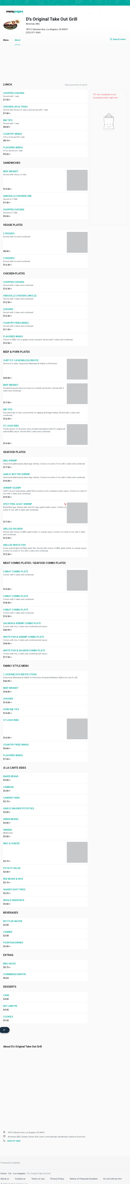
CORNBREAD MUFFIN (14, 968)
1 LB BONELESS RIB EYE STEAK (20, 668)
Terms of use (38, 1172)
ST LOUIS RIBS (11, 420)
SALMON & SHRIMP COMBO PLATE (22, 617)
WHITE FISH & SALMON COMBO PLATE (24, 644)
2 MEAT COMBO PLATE (15, 565)
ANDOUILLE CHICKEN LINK (17, 190)
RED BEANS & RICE (13, 873)
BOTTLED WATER (12, 915)
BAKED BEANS (10, 770)
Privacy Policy (57, 1172)
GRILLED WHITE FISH (14, 539)
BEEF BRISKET (11, 165)
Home (3, 1167)
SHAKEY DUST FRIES (14, 883)
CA (9, 1167)
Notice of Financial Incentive (84, 1172)
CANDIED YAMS (11, 792)
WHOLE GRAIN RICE (13, 894)
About (17, 34)
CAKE (6, 989)
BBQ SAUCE (9, 957)
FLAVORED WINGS (13, 141)
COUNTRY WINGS (12, 128)
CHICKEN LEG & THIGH (15, 101)
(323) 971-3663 (33, 27)
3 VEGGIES (9, 252)
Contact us (20, 1172)
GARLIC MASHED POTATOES (18, 802)
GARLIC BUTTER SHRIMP (16, 468)
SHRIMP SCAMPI (12, 482)
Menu (6, 34)
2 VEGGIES (9, 227)
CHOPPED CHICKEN (13, 87)
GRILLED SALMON (13, 523)
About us (5, 1172)
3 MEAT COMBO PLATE (15, 590)
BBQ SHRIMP (10, 454)
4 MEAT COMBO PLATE (15, 604)
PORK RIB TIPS (11, 703)
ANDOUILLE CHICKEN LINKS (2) (19, 290)
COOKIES (8, 1011)
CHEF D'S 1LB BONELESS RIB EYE (21, 354)
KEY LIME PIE (10, 1000)
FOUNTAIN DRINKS (13, 936)
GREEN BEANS (10, 813)
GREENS (7, 824)
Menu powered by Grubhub (76, 79)
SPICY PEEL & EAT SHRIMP (17, 498)
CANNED (7, 926)
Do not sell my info (112, 1172)
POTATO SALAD (12, 862)
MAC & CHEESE (11, 837)
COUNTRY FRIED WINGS (16, 317)
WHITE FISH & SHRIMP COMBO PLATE (23, 631)
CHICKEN (8, 303)
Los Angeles (19, 1167)
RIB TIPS (7, 114)
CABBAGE (8, 781)
